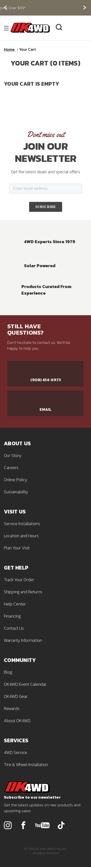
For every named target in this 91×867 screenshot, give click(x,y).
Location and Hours (21, 535)
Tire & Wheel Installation (26, 764)
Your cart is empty (31, 84)
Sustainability (16, 491)
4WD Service (15, 752)
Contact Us (14, 628)
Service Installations (22, 523)
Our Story (12, 455)
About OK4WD (17, 720)
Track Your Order (19, 579)
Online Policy (15, 479)
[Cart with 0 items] (81, 28)
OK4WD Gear (16, 696)
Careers (11, 467)
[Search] (59, 27)
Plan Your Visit (17, 548)
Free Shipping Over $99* (45, 8)
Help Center (15, 604)
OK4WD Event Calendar (25, 684)
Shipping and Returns (23, 591)
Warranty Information (23, 640)
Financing (12, 616)
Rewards (11, 708)
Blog (8, 672)
